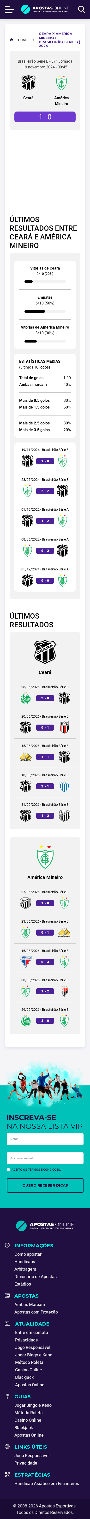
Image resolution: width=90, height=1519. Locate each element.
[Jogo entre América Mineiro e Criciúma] (45, 928)
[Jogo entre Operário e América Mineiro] (45, 899)
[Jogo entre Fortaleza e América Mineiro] (45, 958)
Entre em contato (31, 1332)
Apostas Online (29, 1384)
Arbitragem (25, 1269)
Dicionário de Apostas (35, 1276)
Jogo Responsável (32, 1347)
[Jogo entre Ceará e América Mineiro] (45, 457)
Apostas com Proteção (36, 1311)
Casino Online (28, 1369)
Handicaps (24, 1261)
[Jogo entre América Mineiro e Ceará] (45, 487)
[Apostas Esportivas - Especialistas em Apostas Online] (23, 40)
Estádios (22, 1284)
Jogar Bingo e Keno (33, 1354)
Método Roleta (29, 1362)
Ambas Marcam (29, 1304)
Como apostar (28, 1254)
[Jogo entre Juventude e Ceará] (45, 694)
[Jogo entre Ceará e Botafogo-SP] (45, 723)
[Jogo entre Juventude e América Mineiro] (45, 1017)
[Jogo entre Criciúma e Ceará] (45, 753)
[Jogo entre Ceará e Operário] (45, 812)
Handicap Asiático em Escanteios (46, 1483)
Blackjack (24, 1377)
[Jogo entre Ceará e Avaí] (45, 782)
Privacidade (26, 1339)
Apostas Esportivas (57, 1505)
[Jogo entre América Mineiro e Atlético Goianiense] (45, 987)
